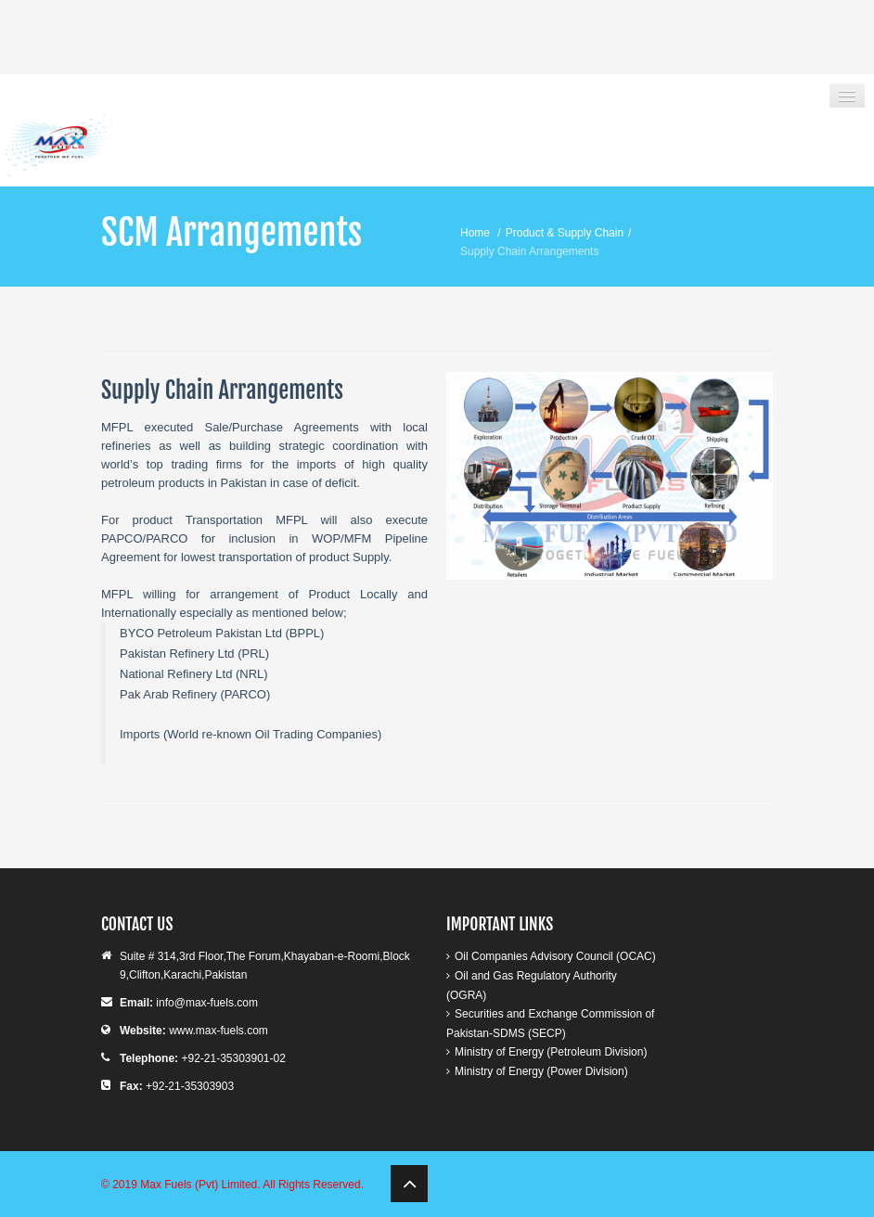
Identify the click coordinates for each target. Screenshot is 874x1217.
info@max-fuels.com (207, 1002)
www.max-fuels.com (218, 1030)
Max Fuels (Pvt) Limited (198, 1184)
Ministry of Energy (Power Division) (541, 1071)
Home (475, 232)
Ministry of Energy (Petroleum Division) (551, 1051)
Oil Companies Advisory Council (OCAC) (555, 956)
